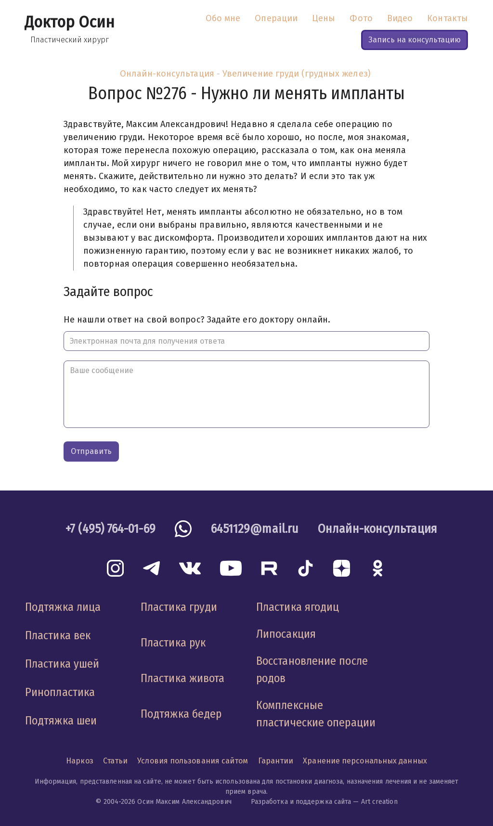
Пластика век (58, 635)
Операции (276, 18)
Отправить (91, 451)
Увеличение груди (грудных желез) (296, 73)
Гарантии (276, 760)
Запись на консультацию (414, 39)
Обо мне (223, 18)
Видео (400, 18)
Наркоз (79, 760)
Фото (361, 18)
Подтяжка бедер (181, 714)
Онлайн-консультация (167, 73)
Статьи (115, 760)
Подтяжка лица (63, 607)
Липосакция (286, 634)
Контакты (447, 18)
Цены (323, 18)
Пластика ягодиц (297, 607)
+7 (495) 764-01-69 (110, 528)
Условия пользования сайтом (192, 760)
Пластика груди (179, 607)
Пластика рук (173, 642)
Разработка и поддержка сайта (301, 802)
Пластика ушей (62, 664)
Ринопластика (60, 692)
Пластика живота (182, 678)
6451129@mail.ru (254, 528)
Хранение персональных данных (365, 760)
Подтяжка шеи (61, 720)
